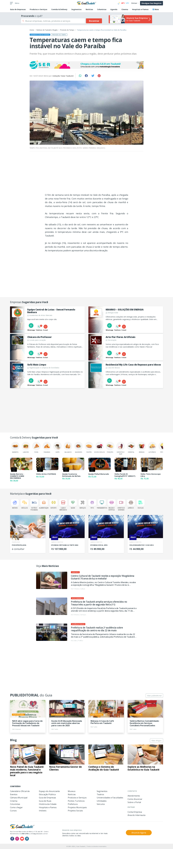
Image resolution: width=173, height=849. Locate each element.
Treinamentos (102, 504)
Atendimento (134, 795)
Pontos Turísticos (76, 800)
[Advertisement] (86, 173)
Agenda (113, 9)
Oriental (131, 447)
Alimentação (44, 504)
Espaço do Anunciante (49, 791)
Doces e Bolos (99, 447)
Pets (92, 504)
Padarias (47, 447)
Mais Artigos (156, 740)
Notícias (89, 9)
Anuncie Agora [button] (138, 832)
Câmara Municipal (18, 797)
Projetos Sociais (75, 810)
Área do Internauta (136, 815)
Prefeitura (73, 804)
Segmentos (76, 9)
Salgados (68, 447)
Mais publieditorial (154, 695)
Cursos (13, 810)
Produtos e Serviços (38, 9)
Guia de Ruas (45, 800)
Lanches (26, 447)
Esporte (54, 504)
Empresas (18, 9)
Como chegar (16, 807)
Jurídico (131, 504)
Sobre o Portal (134, 802)
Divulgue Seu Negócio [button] (151, 3)
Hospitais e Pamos (140, 9)
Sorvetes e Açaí (120, 448)
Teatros (100, 794)
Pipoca (162, 447)
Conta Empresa (135, 811)
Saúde (73, 504)
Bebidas (141, 447)
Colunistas (101, 9)
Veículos (25, 504)
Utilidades (102, 800)
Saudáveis (78, 447)
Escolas (141, 504)
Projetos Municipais (77, 807)
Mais (156, 9)
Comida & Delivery (59, 9)
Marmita (15, 447)
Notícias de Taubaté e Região (47, 30)
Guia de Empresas (47, 797)
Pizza (36, 447)
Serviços (83, 504)
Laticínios (152, 447)
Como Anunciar (135, 799)
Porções (110, 447)
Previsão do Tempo (67, 30)
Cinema (124, 9)
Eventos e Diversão (121, 505)
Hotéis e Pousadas (34, 505)
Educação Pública (47, 794)
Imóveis (15, 504)
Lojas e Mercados (63, 505)
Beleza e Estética (112, 505)
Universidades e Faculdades (110, 797)
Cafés (57, 447)
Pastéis (89, 447)
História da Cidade (47, 804)
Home (32, 30)
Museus (71, 791)
